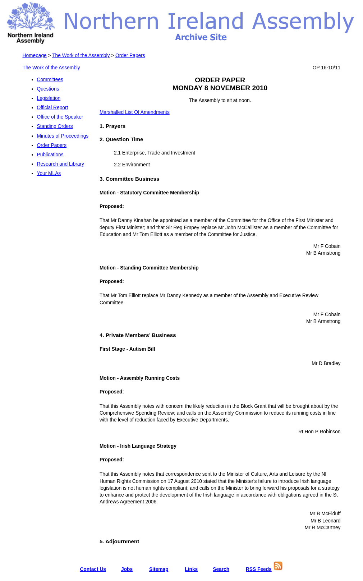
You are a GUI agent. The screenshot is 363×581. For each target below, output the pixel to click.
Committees (50, 79)
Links (191, 569)
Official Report (52, 107)
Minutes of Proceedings (63, 136)
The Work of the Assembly (81, 55)
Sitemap (159, 569)
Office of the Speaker (60, 117)
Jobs (127, 569)
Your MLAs (49, 173)
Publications (50, 154)
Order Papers (130, 55)
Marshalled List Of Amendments (135, 112)
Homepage (35, 55)
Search (221, 569)
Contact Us (93, 569)
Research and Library (60, 164)
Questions (48, 89)
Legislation (49, 98)
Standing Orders (55, 126)
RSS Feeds (259, 569)
